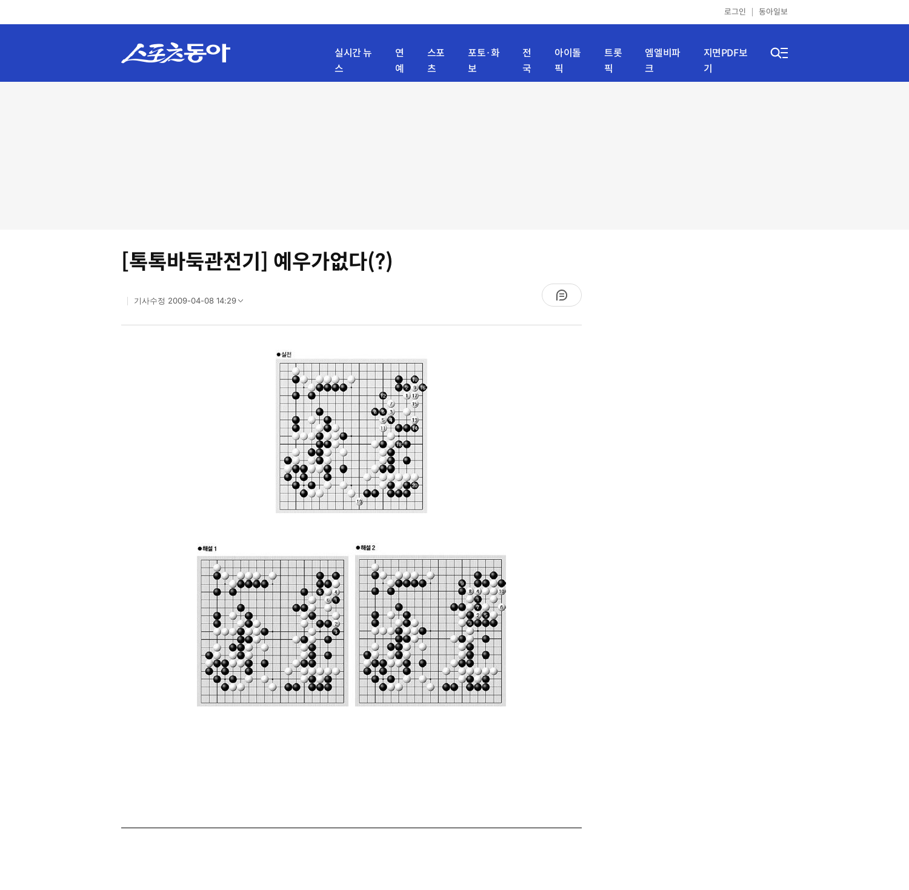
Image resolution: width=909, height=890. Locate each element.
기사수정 (192, 303)
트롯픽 (613, 61)
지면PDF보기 (726, 61)
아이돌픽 (567, 61)
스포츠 (436, 61)
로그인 (735, 12)
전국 (526, 61)
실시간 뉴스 (353, 61)
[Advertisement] (455, 154)
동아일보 (773, 12)
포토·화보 (483, 61)
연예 (399, 61)
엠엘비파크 (662, 61)
